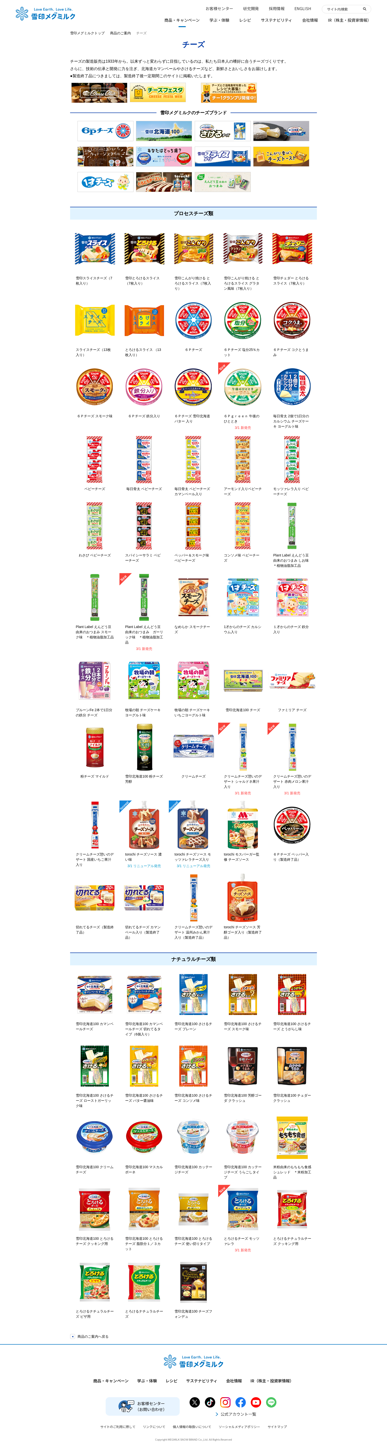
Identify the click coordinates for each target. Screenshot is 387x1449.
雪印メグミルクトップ (87, 33)
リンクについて (154, 1426)
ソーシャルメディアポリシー (239, 1426)
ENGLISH (302, 8)
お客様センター (219, 8)
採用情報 (277, 8)
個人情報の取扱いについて (192, 1426)
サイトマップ (277, 1426)
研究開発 (251, 8)
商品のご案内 (120, 33)
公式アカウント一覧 (235, 1414)
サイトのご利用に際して (117, 1426)
